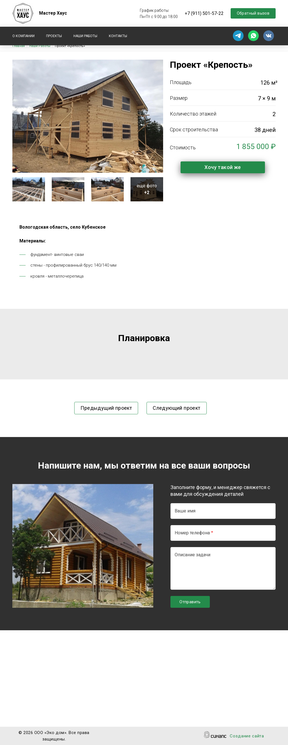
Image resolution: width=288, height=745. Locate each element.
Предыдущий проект (106, 408)
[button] (28, 189)
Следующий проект (176, 408)
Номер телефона (192, 532)
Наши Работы (39, 46)
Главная (18, 46)
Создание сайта (247, 736)
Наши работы (85, 36)
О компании (23, 36)
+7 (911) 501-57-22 (204, 13)
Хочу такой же (222, 167)
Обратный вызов (253, 13)
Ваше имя (185, 511)
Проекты (54, 36)
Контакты (118, 36)
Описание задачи (192, 554)
